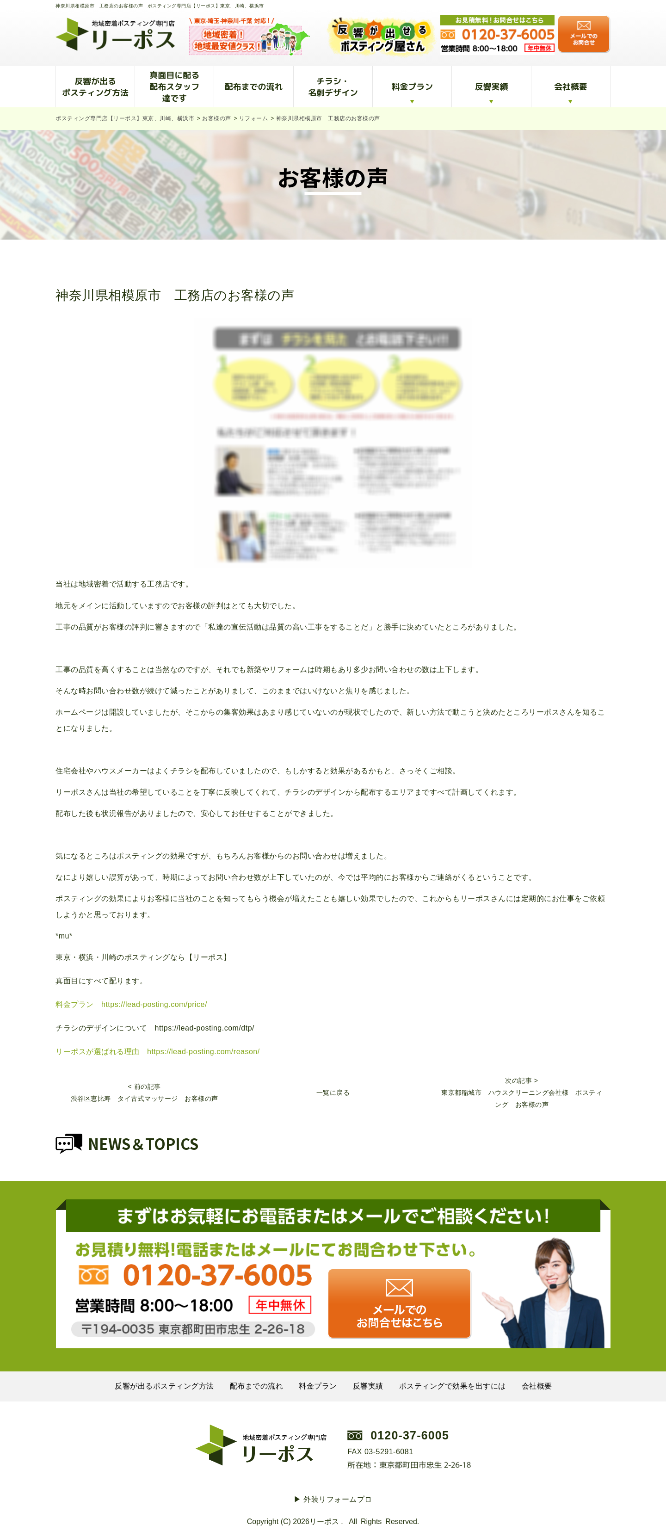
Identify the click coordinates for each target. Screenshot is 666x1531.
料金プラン (412, 87)
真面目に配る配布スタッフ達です (174, 86)
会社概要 (570, 87)
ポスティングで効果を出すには (452, 1386)
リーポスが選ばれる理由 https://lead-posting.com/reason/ (158, 1052)
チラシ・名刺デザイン (333, 87)
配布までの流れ (254, 87)
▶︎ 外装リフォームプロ (333, 1499)
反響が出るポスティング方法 (95, 87)
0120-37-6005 (409, 1435)
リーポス (324, 1521)
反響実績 (491, 87)
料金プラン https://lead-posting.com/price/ (131, 1004)
